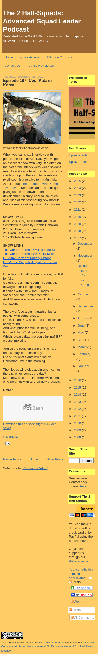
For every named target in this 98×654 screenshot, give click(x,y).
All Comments (82, 617)
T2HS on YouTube (59, 57)
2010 (78, 423)
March (82, 347)
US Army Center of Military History (27, 258)
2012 (78, 409)
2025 (78, 181)
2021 (78, 209)
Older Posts (54, 459)
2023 (78, 195)
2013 (78, 401)
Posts (75, 610)
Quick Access (29, 57)
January (83, 366)
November (85, 255)
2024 (78, 188)
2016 (78, 380)
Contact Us (12, 65)
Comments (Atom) (35, 468)
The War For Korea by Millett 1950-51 (29, 249)
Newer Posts (12, 459)
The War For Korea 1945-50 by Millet (28, 254)
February (84, 354)
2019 (78, 224)
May (81, 332)
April (81, 340)
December (85, 243)
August (83, 318)
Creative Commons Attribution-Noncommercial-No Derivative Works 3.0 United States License (48, 646)
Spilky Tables (78, 162)
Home (9, 57)
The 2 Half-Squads (50, 642)
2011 (78, 416)
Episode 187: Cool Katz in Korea (27, 82)
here (83, 486)
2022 (78, 202)
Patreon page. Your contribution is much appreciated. (81, 569)
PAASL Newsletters (41, 65)
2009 (78, 430)
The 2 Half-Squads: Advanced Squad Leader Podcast (42, 21)
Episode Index (79, 155)
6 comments (10, 436)
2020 (78, 216)
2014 (78, 394)
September (85, 306)
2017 (78, 238)
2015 (78, 387)
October (83, 294)
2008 (78, 437)
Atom (76, 601)
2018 (78, 231)
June (82, 325)
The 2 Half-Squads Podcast (17, 642)
